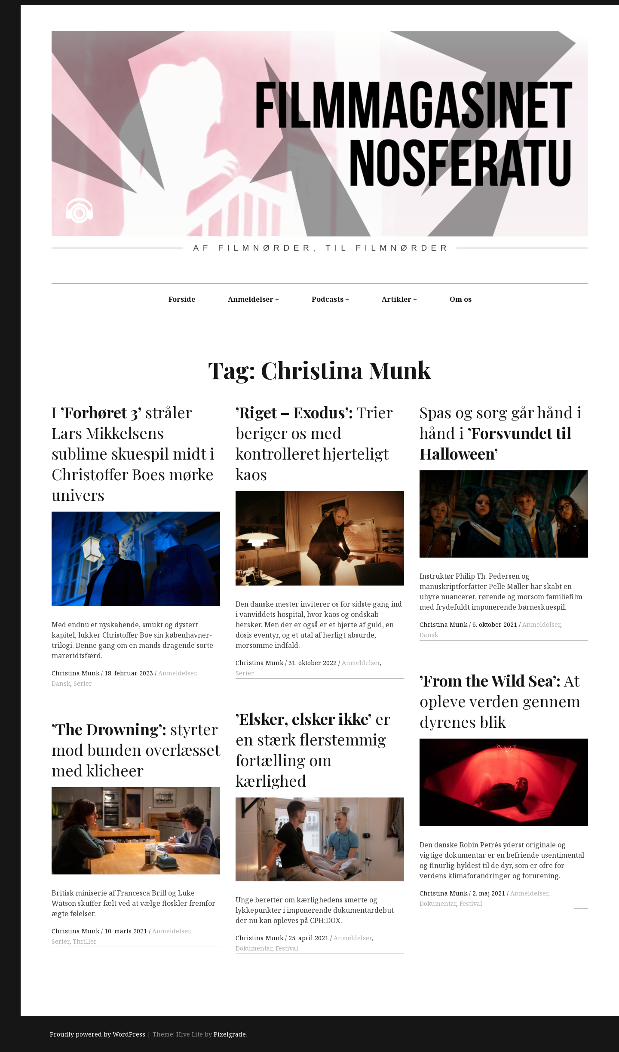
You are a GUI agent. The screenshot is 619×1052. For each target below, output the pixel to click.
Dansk (61, 683)
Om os (461, 299)
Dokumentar (438, 903)
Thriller (85, 941)
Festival (471, 903)
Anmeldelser (250, 299)
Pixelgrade (230, 1034)
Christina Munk (76, 673)
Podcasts (327, 299)
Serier (83, 683)
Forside (182, 299)
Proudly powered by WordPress (97, 1034)
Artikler (396, 299)
